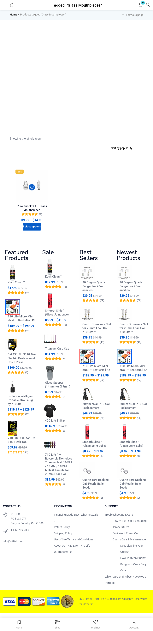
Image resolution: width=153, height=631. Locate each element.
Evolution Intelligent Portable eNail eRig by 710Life (20, 405)
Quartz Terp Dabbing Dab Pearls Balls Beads (95, 488)
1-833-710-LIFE (20, 534)
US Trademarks (63, 556)
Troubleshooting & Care (119, 519)
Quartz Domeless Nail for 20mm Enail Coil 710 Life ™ (96, 333)
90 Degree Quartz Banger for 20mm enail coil (93, 291)
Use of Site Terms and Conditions (73, 544)
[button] (140, 5)
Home (13, 14)
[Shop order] (125, 148)
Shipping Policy (63, 538)
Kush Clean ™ (16, 287)
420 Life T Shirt (55, 425)
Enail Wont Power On (125, 538)
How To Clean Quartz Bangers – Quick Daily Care (133, 569)
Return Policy (62, 531)
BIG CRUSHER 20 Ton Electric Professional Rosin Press (22, 363)
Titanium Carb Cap (57, 353)
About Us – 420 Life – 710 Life (72, 550)
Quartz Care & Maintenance (129, 544)
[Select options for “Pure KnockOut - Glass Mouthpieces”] (32, 230)
